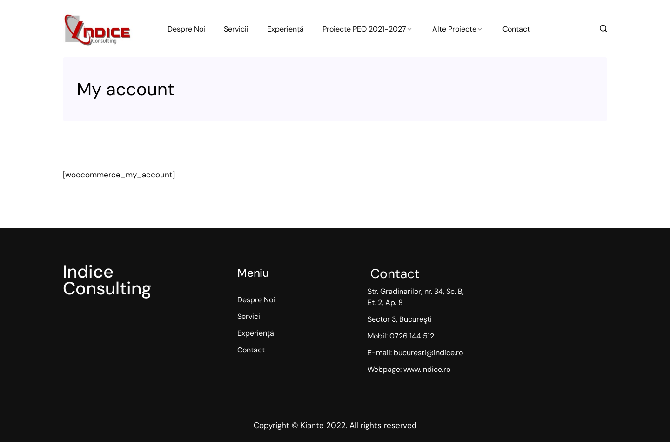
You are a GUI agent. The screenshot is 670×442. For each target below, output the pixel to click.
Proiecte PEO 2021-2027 (364, 29)
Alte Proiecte (454, 29)
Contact (516, 29)
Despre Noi (186, 29)
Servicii (236, 29)
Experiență (285, 29)
